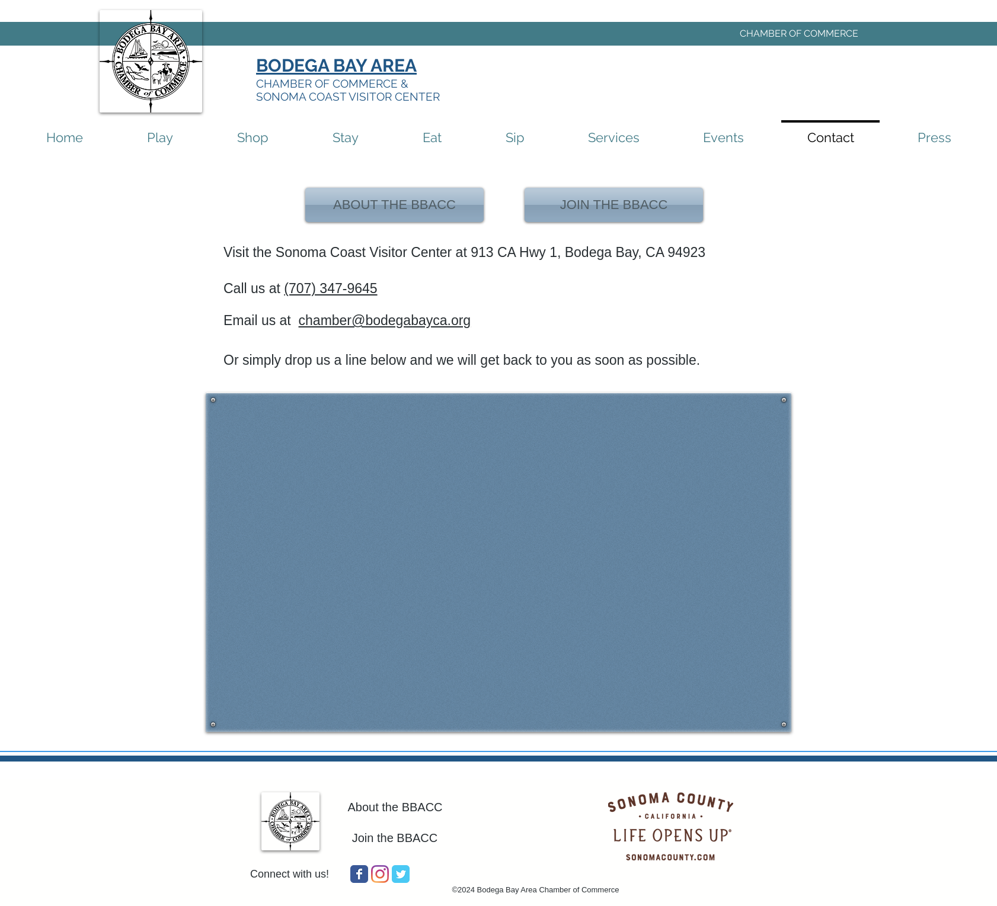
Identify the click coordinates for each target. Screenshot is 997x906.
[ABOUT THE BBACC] (394, 205)
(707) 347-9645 (330, 288)
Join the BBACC (395, 837)
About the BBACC (394, 807)
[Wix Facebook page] (359, 874)
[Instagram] (380, 874)
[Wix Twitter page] (401, 874)
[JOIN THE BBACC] (614, 205)
